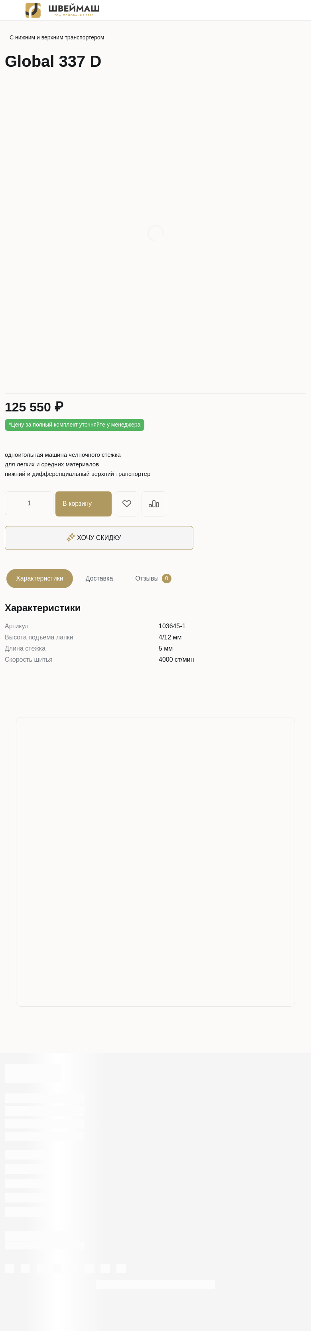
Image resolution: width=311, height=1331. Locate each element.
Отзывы (153, 577)
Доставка (99, 577)
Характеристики (39, 577)
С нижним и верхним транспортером (57, 37)
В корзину (85, 503)
